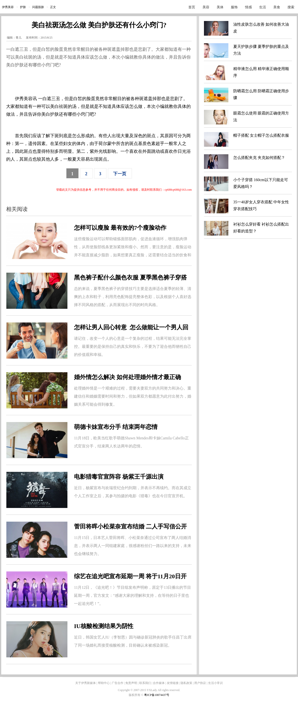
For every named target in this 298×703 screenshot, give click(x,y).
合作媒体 (159, 683)
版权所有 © (136, 695)
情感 (248, 7)
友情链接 (173, 683)
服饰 (234, 7)
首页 (191, 7)
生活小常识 (215, 683)
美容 (205, 7)
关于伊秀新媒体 (85, 683)
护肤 (23, 7)
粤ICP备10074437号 (156, 695)
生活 (262, 7)
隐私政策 (186, 683)
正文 (53, 7)
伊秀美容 (8, 7)
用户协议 (200, 683)
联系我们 (145, 683)
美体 (220, 7)
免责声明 (131, 683)
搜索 (290, 7)
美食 (276, 7)
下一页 (119, 173)
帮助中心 (104, 683)
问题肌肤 (38, 7)
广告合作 (117, 683)
